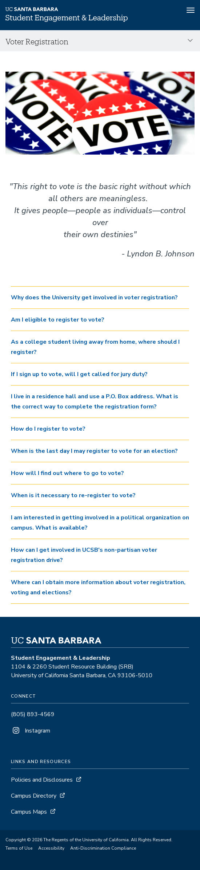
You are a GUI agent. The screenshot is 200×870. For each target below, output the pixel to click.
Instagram (30, 731)
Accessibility (51, 848)
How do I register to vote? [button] (48, 429)
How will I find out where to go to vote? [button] (67, 473)
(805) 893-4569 (33, 714)
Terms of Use (18, 848)
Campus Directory (33, 796)
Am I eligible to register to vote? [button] (57, 320)
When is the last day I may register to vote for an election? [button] (94, 451)
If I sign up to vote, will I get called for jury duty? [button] (79, 374)
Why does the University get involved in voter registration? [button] (94, 298)
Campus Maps (29, 812)
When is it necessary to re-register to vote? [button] (73, 495)
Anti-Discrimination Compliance (103, 848)
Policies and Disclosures (42, 780)
